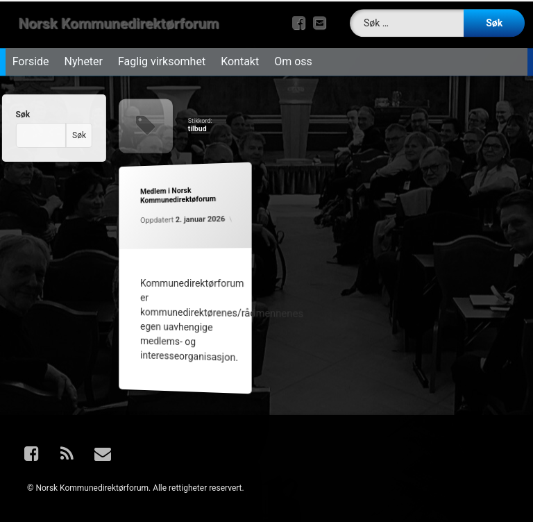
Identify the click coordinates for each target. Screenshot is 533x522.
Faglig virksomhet (161, 57)
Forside (30, 57)
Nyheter (84, 57)
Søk (15, 114)
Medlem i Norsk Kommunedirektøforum (176, 195)
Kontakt (240, 57)
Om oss (293, 57)
